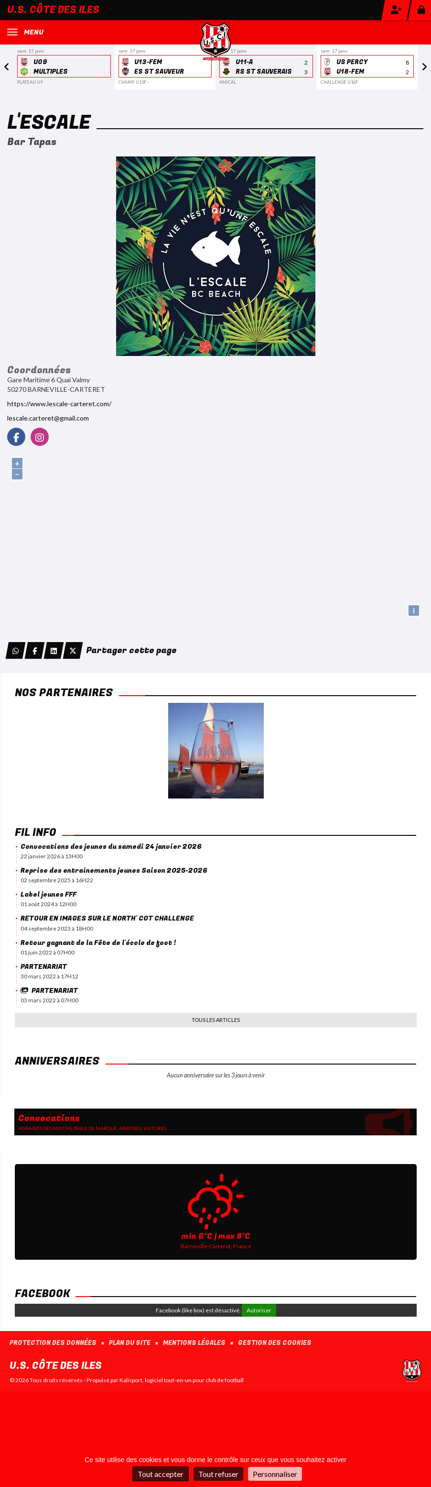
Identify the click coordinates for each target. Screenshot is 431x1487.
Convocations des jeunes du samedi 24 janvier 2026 (111, 847)
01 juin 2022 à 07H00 (48, 952)
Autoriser (259, 1310)
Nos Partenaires (64, 692)
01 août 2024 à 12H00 (48, 904)
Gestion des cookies (275, 1343)
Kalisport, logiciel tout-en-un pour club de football (181, 1380)
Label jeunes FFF (48, 894)
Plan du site (130, 1343)
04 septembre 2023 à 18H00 (57, 928)
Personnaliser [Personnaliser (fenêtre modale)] (275, 1473)
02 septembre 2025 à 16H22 (57, 880)
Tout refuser (218, 1473)
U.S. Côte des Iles (53, 10)
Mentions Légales (194, 1343)
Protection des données (53, 1343)
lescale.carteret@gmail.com (48, 418)
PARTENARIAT (44, 967)
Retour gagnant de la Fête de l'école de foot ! (98, 943)
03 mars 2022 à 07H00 (49, 1000)
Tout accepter (160, 1473)
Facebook (42, 1293)
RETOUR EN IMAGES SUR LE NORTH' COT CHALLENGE (107, 918)
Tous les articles (216, 1020)
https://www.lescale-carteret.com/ (59, 403)
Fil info (35, 832)
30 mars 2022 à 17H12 (49, 976)
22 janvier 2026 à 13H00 (52, 856)
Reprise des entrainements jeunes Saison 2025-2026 (114, 871)
